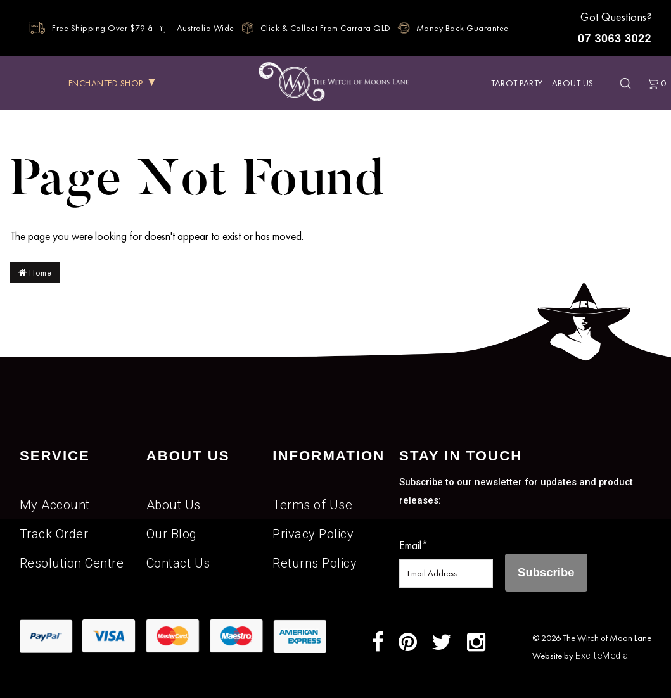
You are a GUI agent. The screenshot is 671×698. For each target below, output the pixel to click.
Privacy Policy (313, 534)
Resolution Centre (72, 563)
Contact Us (178, 563)
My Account (55, 504)
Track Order (54, 534)
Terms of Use (312, 504)
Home (34, 272)
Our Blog (171, 534)
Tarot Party (517, 83)
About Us (573, 83)
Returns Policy (314, 563)
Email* (413, 545)
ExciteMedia (602, 655)
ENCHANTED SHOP (105, 83)
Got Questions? (613, 29)
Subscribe (546, 572)
